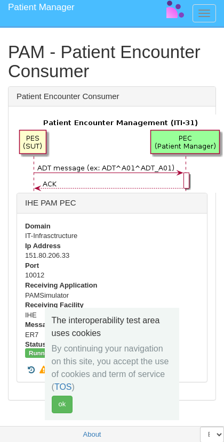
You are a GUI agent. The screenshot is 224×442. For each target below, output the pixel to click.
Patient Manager (41, 7)
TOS (63, 386)
